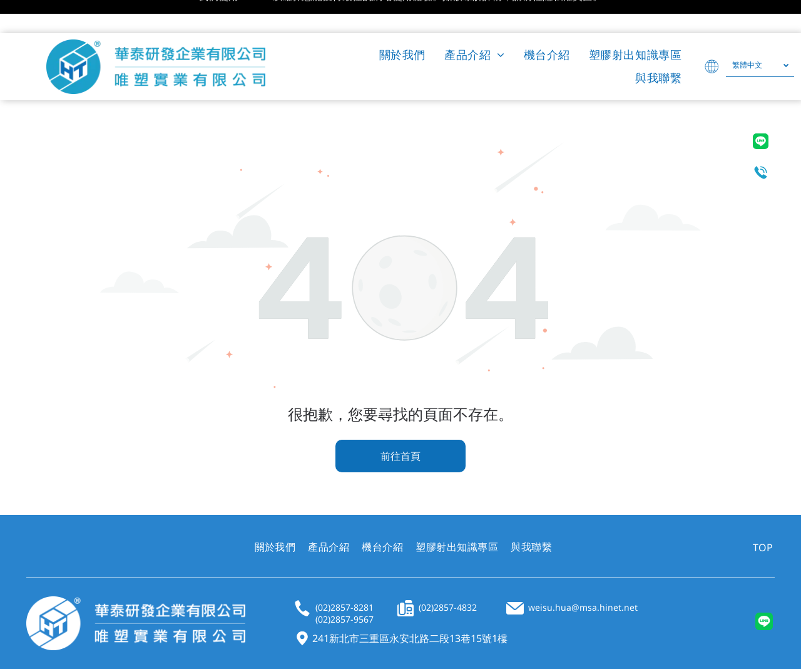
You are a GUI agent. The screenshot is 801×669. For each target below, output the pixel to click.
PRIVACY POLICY (695, 643)
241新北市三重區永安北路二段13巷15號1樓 (410, 605)
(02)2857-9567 (344, 586)
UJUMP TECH (346, 644)
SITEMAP (756, 643)
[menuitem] (402, 21)
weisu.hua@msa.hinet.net (583, 574)
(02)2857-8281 (344, 574)
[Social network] (764, 590)
